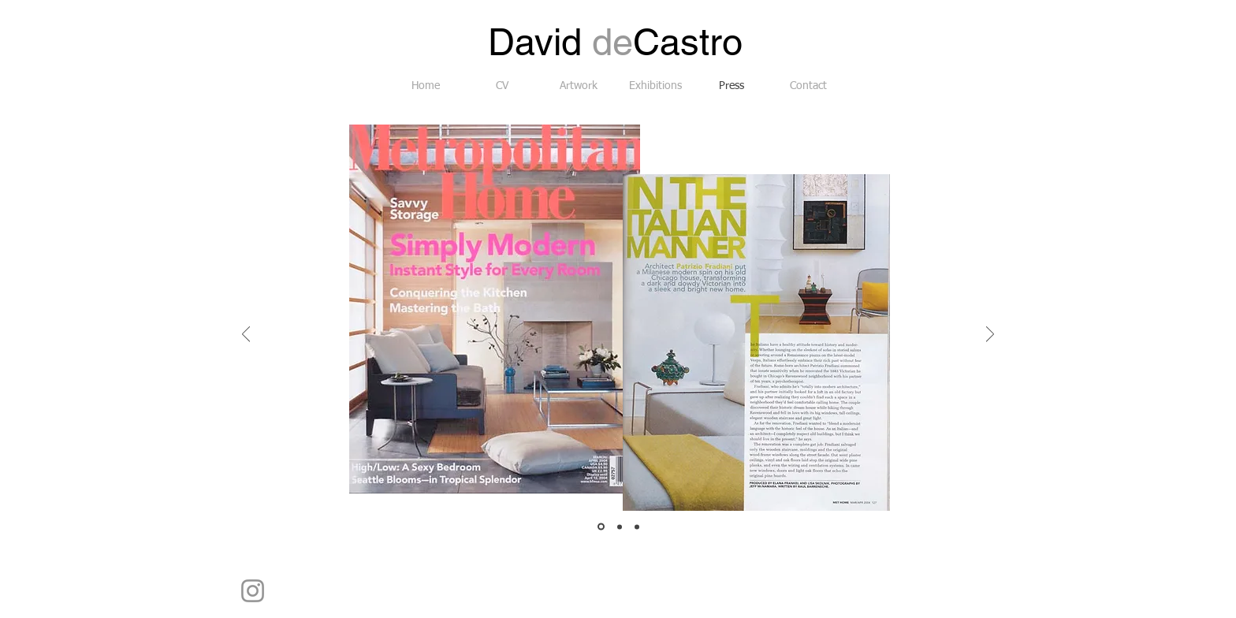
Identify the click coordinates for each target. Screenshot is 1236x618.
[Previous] (246, 335)
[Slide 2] (619, 526)
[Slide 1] (601, 527)
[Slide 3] (637, 526)
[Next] (990, 335)
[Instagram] (252, 590)
